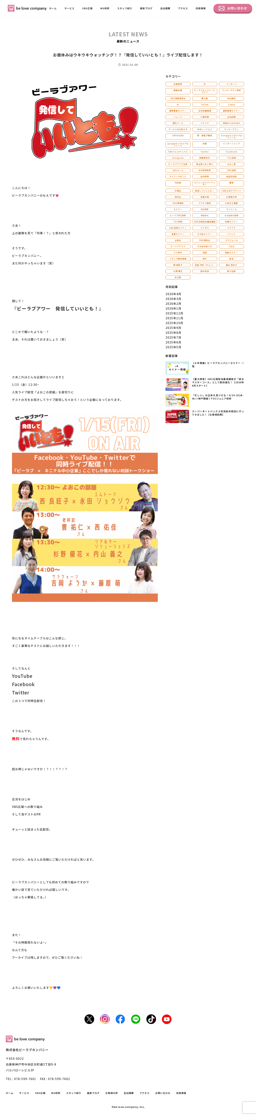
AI (205, 84)
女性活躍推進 (204, 110)
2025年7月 (173, 337)
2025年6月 (173, 342)
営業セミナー (178, 234)
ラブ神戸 (178, 252)
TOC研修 (231, 157)
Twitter (205, 151)
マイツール (231, 209)
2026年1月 (173, 308)
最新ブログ (146, 8)
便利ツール (178, 123)
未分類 (178, 277)
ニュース (178, 116)
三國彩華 (205, 116)
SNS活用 (231, 170)
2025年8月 (173, 333)
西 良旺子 (178, 264)
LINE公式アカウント (231, 190)
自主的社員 (231, 176)
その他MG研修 (231, 215)
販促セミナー (231, 252)
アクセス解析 (204, 203)
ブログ (231, 246)
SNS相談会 (204, 240)
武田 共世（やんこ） (205, 264)
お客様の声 (231, 196)
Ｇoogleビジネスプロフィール (231, 136)
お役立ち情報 (231, 203)
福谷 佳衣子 (231, 264)
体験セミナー (231, 221)
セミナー (178, 209)
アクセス (183, 8)
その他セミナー (204, 234)
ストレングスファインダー (204, 183)
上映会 (178, 240)
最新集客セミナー (177, 110)
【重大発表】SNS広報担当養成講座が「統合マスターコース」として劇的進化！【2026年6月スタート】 (218, 382)
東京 (231, 258)
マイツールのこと (177, 176)
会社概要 (165, 8)
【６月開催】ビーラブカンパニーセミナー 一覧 (218, 364)
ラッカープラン (231, 129)
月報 (205, 143)
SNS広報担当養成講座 (205, 221)
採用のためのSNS (231, 123)
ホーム (53, 8)
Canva (231, 104)
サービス (69, 8)
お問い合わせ (233, 8)
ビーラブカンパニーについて (204, 91)
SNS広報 (87, 8)
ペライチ (205, 123)
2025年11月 (174, 318)
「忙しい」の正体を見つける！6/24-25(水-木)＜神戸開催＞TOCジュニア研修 (218, 397)
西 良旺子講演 (204, 135)
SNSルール (177, 170)
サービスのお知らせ (178, 129)
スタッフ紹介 (124, 8)
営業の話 (205, 196)
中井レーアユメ (204, 129)
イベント (231, 234)
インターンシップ (231, 143)
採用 (205, 252)
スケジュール (231, 240)
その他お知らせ (204, 246)
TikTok (205, 104)
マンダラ (205, 227)
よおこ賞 (231, 164)
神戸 (205, 258)
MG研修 (104, 8)
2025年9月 (173, 328)
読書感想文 (204, 157)
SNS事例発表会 (178, 98)
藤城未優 (178, 90)
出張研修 (178, 84)
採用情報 (201, 8)
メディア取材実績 (178, 258)
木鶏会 (178, 190)
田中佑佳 (205, 271)
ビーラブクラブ (178, 246)
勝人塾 (204, 98)
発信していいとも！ (204, 190)
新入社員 (231, 271)
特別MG (205, 215)
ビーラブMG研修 (178, 215)
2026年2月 (173, 304)
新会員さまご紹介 (204, 164)
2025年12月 (174, 313)
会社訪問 (231, 116)
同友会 (178, 196)
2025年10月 (174, 323)
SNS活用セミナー (178, 227)
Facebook (231, 151)
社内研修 (205, 176)
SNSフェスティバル (178, 151)
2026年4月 (173, 294)
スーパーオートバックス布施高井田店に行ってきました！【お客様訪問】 (218, 413)
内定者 (178, 182)
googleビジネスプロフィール (178, 144)
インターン (231, 84)
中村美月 (231, 98)
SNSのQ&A (178, 135)
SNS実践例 (177, 203)
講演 (231, 182)
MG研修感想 (205, 170)
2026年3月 (173, 299)
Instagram (178, 157)
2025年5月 (173, 347)
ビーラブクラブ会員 (178, 164)
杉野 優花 (178, 271)
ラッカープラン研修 (231, 90)
